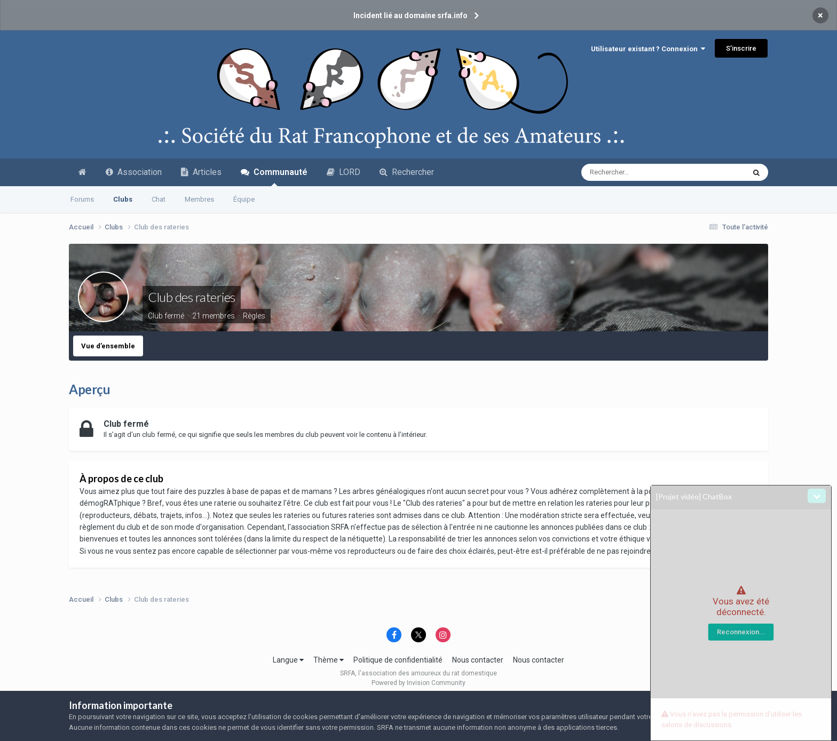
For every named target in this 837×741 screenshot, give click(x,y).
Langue (288, 660)
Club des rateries (191, 297)
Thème (328, 660)
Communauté (274, 176)
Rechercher (407, 172)
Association (134, 172)
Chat (158, 199)
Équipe (244, 199)
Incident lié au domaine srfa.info (410, 15)
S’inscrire (741, 48)
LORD (343, 172)
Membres (199, 199)
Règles (254, 316)
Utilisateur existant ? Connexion (648, 49)
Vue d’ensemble (108, 346)
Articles (201, 172)
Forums (82, 199)
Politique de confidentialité (398, 660)
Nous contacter (477, 660)
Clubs (122, 199)
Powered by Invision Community (418, 683)
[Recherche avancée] (641, 172)
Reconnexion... (741, 632)
